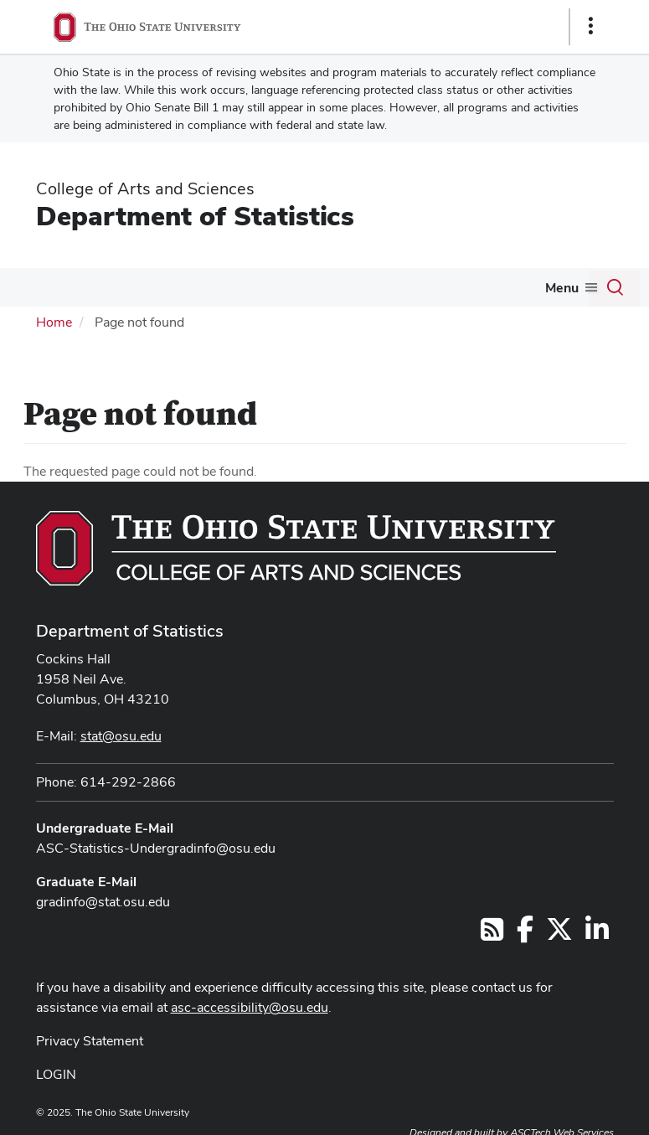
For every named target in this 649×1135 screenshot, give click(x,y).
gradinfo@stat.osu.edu (103, 902)
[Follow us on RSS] (492, 934)
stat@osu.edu (121, 736)
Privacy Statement (89, 1041)
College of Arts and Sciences (145, 188)
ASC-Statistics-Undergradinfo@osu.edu (156, 848)
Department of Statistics (195, 216)
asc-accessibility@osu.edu (249, 1007)
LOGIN (56, 1074)
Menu (562, 288)
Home (54, 322)
